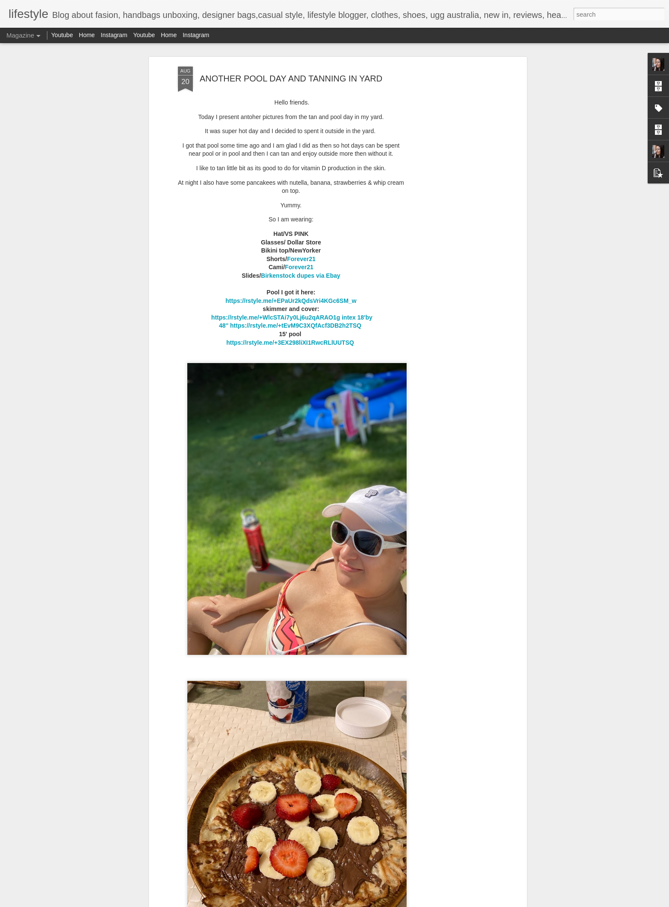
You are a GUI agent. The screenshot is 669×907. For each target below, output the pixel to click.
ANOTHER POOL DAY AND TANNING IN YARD (291, 78)
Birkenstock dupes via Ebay (300, 275)
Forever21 (301, 259)
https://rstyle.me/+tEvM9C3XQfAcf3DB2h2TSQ (296, 325)
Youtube (62, 35)
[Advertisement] (451, 201)
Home (87, 35)
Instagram (114, 35)
